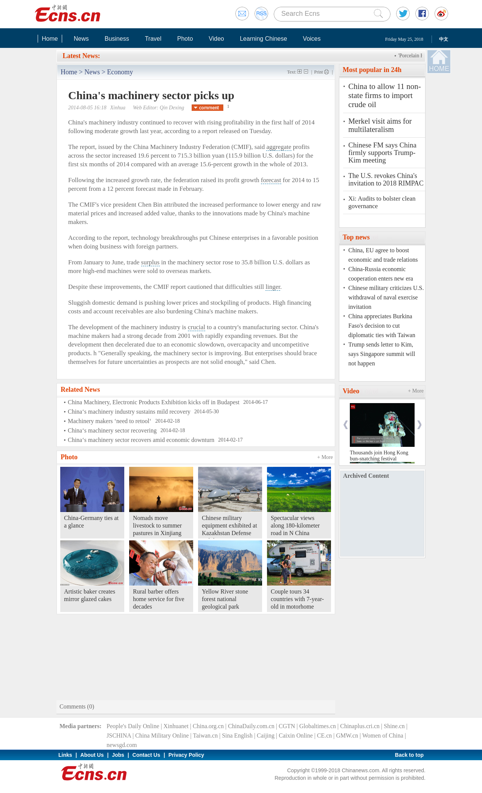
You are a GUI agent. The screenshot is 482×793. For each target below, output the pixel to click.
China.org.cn (208, 726)
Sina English (237, 735)
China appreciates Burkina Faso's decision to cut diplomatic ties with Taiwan (381, 325)
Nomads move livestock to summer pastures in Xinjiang (157, 525)
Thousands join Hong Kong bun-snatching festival (379, 456)
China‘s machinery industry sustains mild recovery (129, 411)
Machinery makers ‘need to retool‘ (109, 421)
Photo (185, 38)
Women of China (382, 735)
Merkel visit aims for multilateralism (380, 125)
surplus (150, 262)
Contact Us (146, 755)
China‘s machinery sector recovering (112, 430)
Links (65, 755)
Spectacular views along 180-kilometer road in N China (295, 525)
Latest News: (81, 56)
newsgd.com (122, 745)
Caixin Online (296, 735)
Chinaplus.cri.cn (360, 726)
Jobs (118, 755)
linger (272, 286)
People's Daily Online (133, 726)
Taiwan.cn (205, 735)
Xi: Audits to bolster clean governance (381, 202)
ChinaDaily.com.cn (251, 726)
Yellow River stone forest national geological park (225, 599)
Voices (311, 38)
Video (216, 38)
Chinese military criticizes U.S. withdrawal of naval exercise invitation (386, 297)
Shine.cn (394, 726)
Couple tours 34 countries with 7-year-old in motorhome (297, 599)
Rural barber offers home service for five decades (158, 599)
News (81, 38)
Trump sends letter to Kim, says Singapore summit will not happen (381, 354)
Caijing (266, 735)
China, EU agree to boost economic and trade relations (383, 255)
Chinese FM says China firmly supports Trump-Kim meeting (382, 152)
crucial (196, 327)
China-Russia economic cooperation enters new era (380, 274)
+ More (325, 457)
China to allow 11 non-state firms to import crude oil (384, 95)
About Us (92, 755)
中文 (443, 39)
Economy (120, 72)
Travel (153, 38)
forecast (271, 180)
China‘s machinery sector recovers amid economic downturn (141, 440)
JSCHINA (119, 735)
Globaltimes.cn (317, 726)
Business (117, 38)
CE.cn (324, 735)
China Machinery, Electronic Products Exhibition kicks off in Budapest (153, 402)
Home (50, 38)
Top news (356, 237)
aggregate (278, 146)
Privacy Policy (186, 755)
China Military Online (162, 735)
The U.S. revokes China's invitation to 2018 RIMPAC (386, 179)
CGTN (287, 726)
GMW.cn (347, 735)
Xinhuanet (176, 726)
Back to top (409, 755)
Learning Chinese (263, 38)
